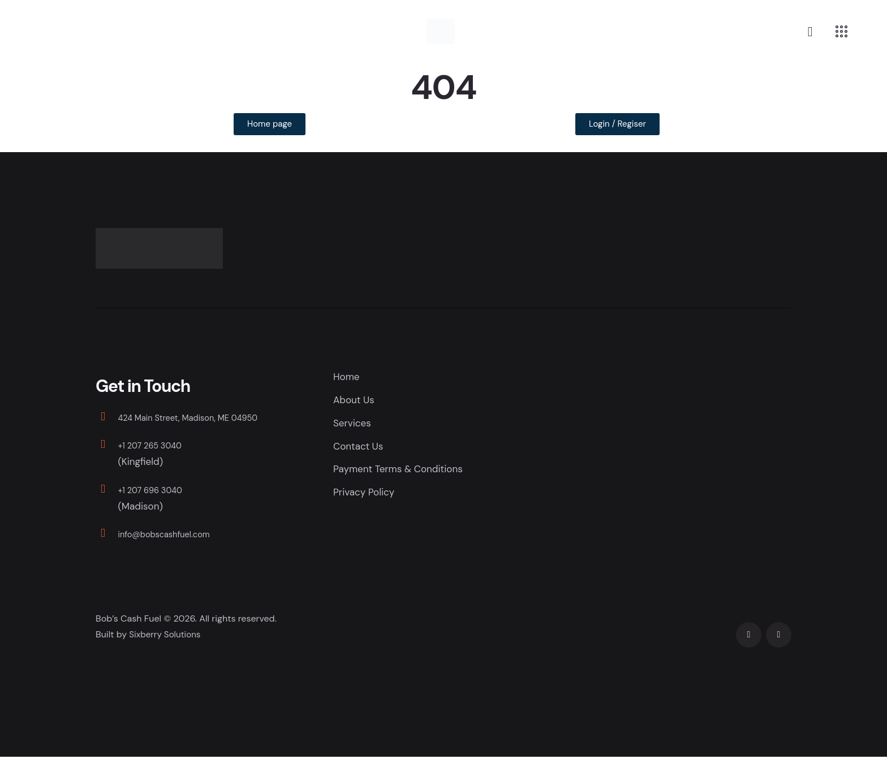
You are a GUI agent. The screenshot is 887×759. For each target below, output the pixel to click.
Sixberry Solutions (166, 636)
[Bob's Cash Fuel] (706, 456)
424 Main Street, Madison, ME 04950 (201, 419)
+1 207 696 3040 (157, 491)
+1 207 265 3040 (156, 447)
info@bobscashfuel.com (173, 536)
